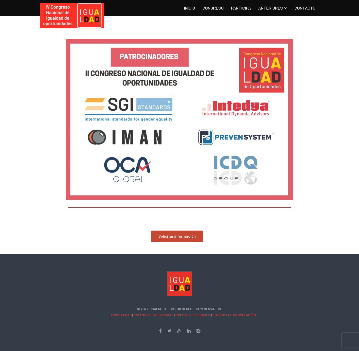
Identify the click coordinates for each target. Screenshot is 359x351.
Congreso (213, 8)
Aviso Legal (121, 315)
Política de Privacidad (154, 315)
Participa (241, 8)
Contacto (304, 8)
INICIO (189, 8)
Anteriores (270, 8)
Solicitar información (177, 236)
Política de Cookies (193, 315)
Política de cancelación (234, 315)
